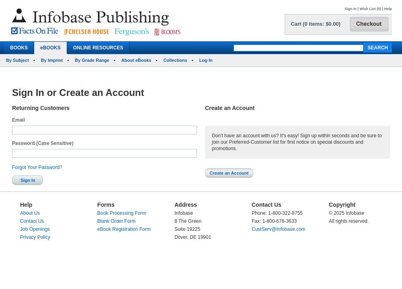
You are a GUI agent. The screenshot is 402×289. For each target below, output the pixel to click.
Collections (175, 60)
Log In (206, 60)
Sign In (351, 9)
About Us (30, 213)
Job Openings (35, 229)
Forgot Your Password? (37, 167)
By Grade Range (92, 60)
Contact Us (32, 221)
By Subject (17, 60)
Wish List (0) (370, 9)
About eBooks (136, 60)
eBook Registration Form (124, 229)
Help (388, 9)
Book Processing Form (121, 213)
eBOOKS (50, 48)
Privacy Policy (35, 237)
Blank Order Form (116, 221)
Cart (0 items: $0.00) (315, 24)
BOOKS (19, 48)
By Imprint (52, 60)
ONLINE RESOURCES (98, 48)
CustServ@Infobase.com (279, 229)
